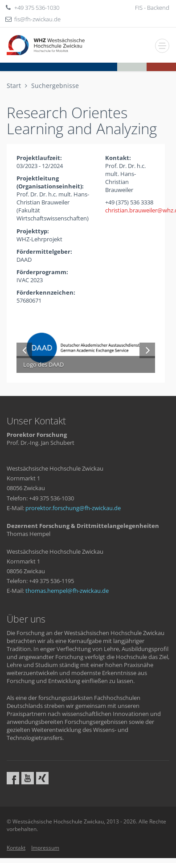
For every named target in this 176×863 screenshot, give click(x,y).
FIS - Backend (152, 8)
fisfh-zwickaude (37, 19)
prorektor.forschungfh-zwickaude (73, 508)
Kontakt (16, 847)
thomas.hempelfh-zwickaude (67, 591)
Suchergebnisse (55, 85)
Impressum (45, 847)
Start (14, 85)
